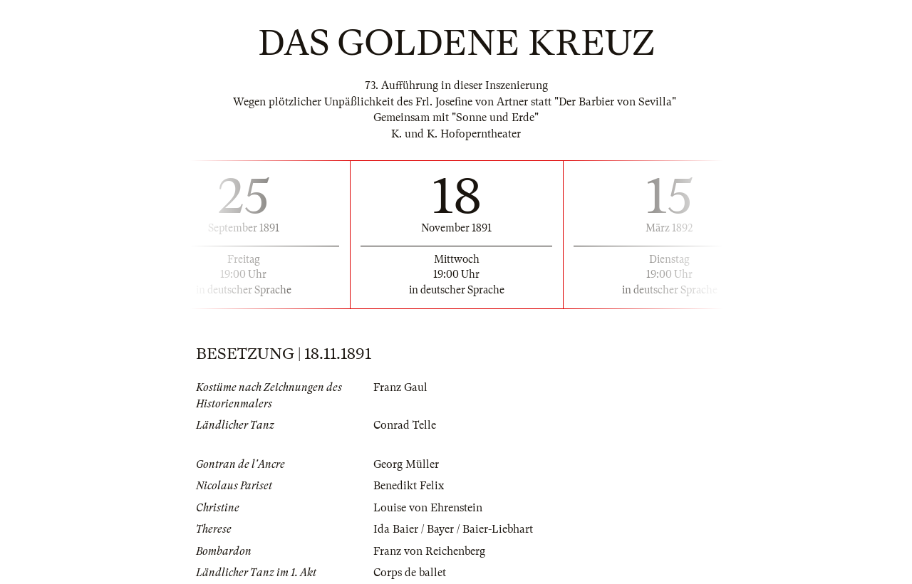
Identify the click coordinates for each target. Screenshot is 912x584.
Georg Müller (406, 464)
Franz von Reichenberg (429, 551)
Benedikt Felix (408, 485)
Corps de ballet (409, 572)
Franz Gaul (400, 387)
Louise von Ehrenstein (427, 507)
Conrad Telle (404, 425)
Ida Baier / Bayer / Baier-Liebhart (453, 529)
